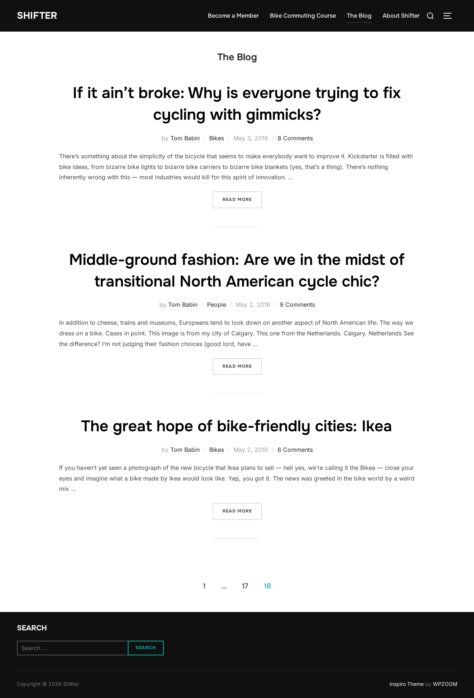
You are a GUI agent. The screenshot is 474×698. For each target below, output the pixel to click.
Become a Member (233, 15)
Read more (242, 198)
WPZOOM (445, 684)
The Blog (359, 15)
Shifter (37, 16)
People (216, 304)
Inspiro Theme (407, 684)
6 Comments (295, 449)
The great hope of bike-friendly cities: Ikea (236, 426)
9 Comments (297, 304)
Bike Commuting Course (303, 15)
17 (245, 586)
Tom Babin (185, 138)
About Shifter (401, 15)
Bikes (216, 138)
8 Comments (295, 138)
